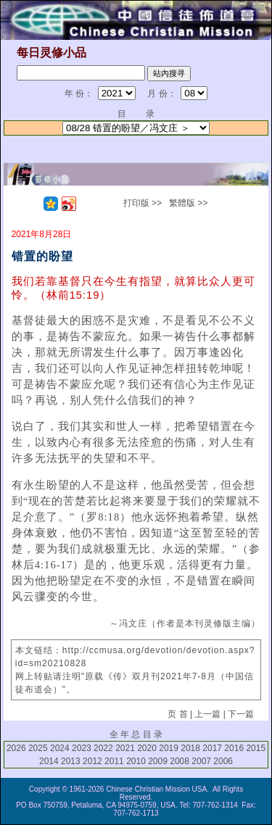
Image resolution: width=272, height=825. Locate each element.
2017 (212, 748)
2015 (255, 748)
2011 (114, 761)
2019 (168, 748)
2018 (190, 748)
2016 (234, 748)
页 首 (177, 714)
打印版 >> (142, 203)
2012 (92, 761)
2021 (125, 748)
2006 (223, 761)
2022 (103, 748)
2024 (60, 748)
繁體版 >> (188, 203)
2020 (147, 748)
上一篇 (207, 714)
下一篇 (241, 714)
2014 (49, 761)
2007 (201, 761)
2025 (38, 748)
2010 (136, 761)
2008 (179, 761)
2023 (81, 748)
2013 (71, 761)
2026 (16, 748)
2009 (158, 761)
